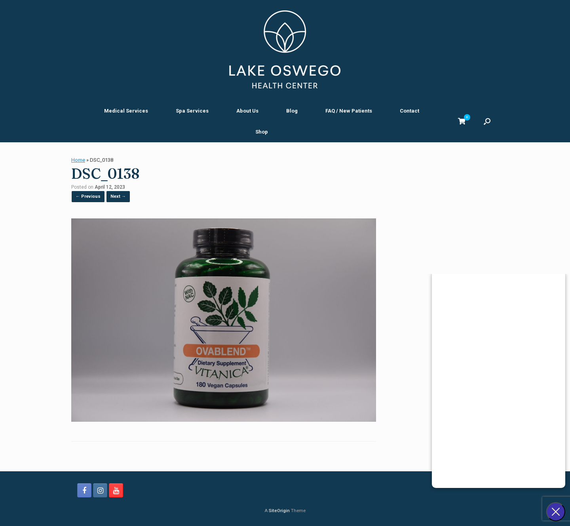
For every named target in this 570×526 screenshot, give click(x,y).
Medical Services (126, 111)
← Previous (88, 196)
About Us (247, 111)
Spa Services (192, 111)
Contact (409, 111)
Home (78, 160)
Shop (261, 132)
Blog (292, 111)
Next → (118, 196)
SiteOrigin (279, 510)
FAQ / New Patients (348, 111)
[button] (487, 121)
